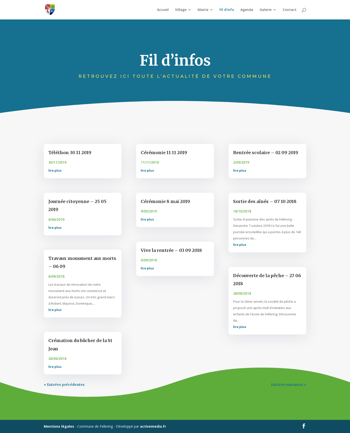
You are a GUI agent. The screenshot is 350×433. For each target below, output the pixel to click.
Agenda (246, 10)
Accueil (163, 10)
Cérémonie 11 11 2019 (164, 152)
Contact (290, 10)
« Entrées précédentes (64, 384)
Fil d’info (226, 10)
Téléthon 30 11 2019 (69, 152)
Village (180, 10)
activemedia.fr (153, 426)
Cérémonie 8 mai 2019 (165, 201)
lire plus (54, 170)
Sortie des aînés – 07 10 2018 (265, 201)
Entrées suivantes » (288, 384)
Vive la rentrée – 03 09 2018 (171, 250)
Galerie (265, 10)
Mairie (203, 10)
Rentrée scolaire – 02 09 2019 (265, 152)
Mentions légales (59, 426)
